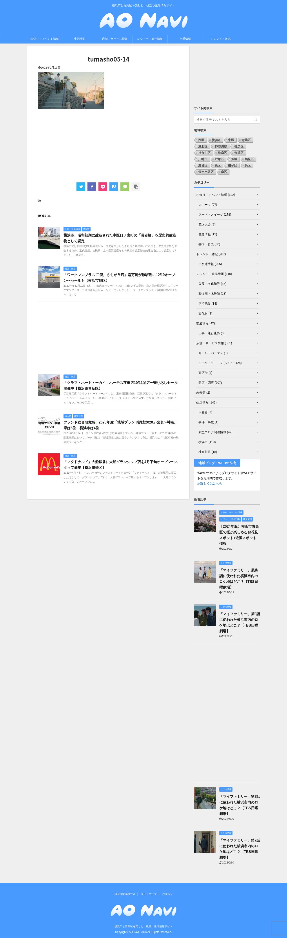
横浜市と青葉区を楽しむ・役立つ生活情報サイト (143, 926)
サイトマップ (149, 894)
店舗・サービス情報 (115, 38)
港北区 (202, 146)
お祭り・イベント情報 (44, 38)
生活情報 (79, 38)
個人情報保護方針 (124, 894)
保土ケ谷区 (206, 172)
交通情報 (185, 38)
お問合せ (167, 894)
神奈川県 (221, 146)
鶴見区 (249, 159)
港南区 (222, 153)
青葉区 (246, 140)
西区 (201, 140)
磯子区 (232, 165)
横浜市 (216, 140)
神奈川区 (204, 153)
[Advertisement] (108, 145)
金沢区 (238, 153)
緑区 (218, 165)
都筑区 (238, 146)
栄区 (248, 165)
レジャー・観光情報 (150, 38)
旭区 (234, 159)
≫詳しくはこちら (209, 483)
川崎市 (202, 159)
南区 (224, 172)
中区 (231, 140)
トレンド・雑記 (221, 38)
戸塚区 (219, 159)
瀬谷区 (202, 165)
